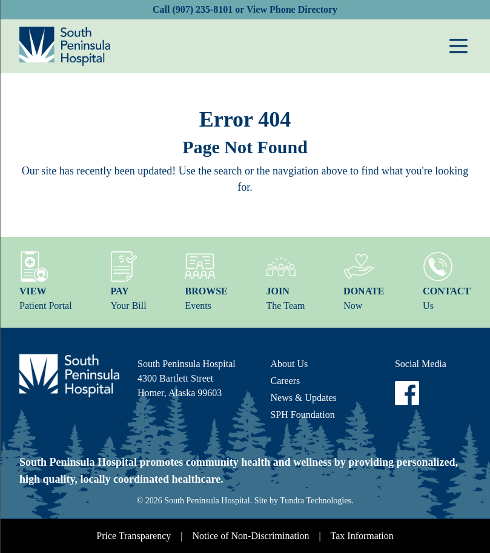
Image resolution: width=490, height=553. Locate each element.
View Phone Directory (292, 9)
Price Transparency (133, 536)
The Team (285, 281)
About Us (289, 364)
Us (447, 281)
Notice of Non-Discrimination (251, 536)
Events (206, 281)
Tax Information (362, 536)
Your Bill (128, 281)
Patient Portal (45, 281)
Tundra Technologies (315, 500)
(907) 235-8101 (202, 9)
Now (363, 281)
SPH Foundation (302, 414)
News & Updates (303, 397)
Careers (285, 381)
